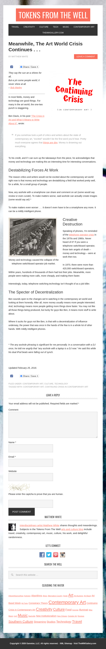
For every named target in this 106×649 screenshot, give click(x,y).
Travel (77, 621)
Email (12, 456)
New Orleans (62, 616)
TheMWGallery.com (87, 643)
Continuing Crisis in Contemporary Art (66, 387)
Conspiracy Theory (38, 603)
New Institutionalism (46, 616)
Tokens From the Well (53, 15)
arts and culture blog (72, 529)
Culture (48, 384)
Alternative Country (55, 596)
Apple (65, 596)
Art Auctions (78, 596)
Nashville (31, 616)
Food (68, 609)
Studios (51, 621)
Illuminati (83, 609)
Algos (45, 596)
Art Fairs (24, 603)
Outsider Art (72, 616)
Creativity (44, 609)
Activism (27, 596)
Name (12, 442)
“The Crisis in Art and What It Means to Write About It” (26, 120)
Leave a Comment (86, 56)
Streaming (40, 621)
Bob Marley (16, 87)
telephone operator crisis (81, 234)
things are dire (50, 142)
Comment (13, 409)
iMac (91, 610)
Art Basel (87, 596)
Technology (61, 384)
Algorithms (36, 595)
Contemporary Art (33, 384)
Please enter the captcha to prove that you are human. (35, 494)
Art (70, 595)
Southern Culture (20, 621)
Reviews (81, 616)
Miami (10, 616)
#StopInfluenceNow (15, 596)
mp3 (15, 616)
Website (12, 471)
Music (23, 615)
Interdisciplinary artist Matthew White (39, 525)
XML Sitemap (66, 643)
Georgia (75, 610)
